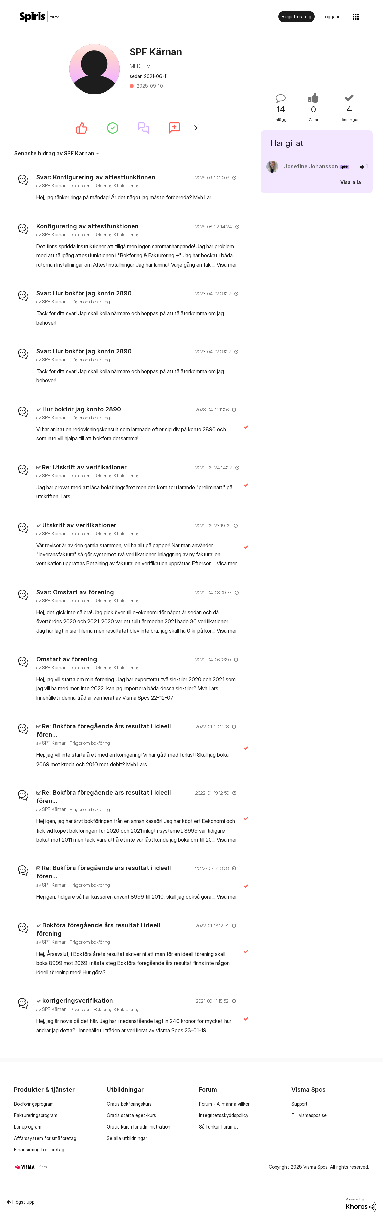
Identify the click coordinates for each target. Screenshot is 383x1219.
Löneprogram (27, 1127)
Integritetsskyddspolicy (223, 1115)
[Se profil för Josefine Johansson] (311, 166)
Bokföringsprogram (34, 1104)
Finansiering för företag (39, 1149)
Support (299, 1104)
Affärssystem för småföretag (45, 1138)
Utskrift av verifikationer (79, 525)
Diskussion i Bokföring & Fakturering (105, 185)
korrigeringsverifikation (77, 1000)
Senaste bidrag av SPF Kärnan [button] (54, 153)
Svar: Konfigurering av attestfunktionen (95, 177)
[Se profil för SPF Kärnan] (54, 185)
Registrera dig (296, 16)
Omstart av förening (66, 659)
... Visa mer (224, 197)
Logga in (332, 16)
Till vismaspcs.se (309, 1115)
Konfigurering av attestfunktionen (87, 226)
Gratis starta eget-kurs (131, 1115)
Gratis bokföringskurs (129, 1104)
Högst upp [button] (23, 1202)
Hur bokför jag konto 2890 (81, 409)
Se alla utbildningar (127, 1138)
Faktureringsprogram (35, 1115)
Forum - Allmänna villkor (224, 1104)
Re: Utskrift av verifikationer (84, 467)
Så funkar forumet (218, 1127)
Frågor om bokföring (90, 301)
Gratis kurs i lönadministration (138, 1127)
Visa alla (350, 182)
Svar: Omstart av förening (75, 592)
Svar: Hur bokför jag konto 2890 (84, 293)
